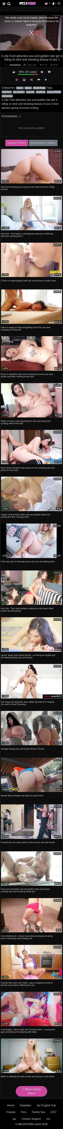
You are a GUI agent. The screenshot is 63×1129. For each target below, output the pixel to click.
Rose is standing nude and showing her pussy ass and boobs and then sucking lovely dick (27, 375)
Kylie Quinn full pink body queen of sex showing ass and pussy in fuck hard (27, 469)
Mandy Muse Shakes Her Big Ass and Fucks (22, 795)
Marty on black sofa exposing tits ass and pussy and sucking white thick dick (26, 422)
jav (14, 1118)
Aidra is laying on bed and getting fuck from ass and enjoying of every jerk (25, 328)
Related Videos (17, 142)
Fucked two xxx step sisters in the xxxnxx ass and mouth (28, 842)
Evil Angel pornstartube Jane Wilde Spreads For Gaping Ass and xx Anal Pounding (27, 703)
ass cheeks (18, 92)
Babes (28, 88)
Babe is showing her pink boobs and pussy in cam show (27, 1076)
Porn (24, 1112)
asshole (30, 92)
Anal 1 (20, 88)
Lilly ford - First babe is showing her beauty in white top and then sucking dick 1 (27, 234)
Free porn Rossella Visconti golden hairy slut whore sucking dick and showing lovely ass (25, 890)
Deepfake (25, 1105)
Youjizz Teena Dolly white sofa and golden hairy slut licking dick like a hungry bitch (25, 515)
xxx (48, 1118)
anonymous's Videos (43, 142)
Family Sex (38, 1112)
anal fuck (6, 92)
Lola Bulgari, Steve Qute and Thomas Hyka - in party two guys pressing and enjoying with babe (28, 1030)
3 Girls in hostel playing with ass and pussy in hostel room (28, 280)
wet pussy (7, 96)
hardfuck (40, 92)
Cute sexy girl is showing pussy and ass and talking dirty (27, 561)
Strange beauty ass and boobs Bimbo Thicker (22, 749)
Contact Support (31, 1118)
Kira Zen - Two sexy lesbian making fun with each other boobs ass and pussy (27, 609)
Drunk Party (39, 88)
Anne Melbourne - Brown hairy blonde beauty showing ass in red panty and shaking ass (26, 937)
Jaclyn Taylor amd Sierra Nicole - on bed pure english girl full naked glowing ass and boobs (28, 656)
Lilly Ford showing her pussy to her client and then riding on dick (27, 188)
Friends (11, 1112)
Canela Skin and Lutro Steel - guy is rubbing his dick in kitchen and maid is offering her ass (27, 984)
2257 (54, 1112)
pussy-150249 (53, 92)
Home (10, 1105)
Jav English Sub (46, 1105)
